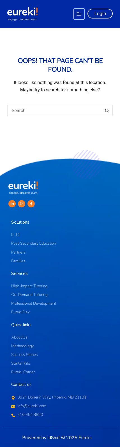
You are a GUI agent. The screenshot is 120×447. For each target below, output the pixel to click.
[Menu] (79, 14)
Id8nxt (53, 438)
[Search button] (107, 110)
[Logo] (22, 14)
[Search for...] (54, 110)
